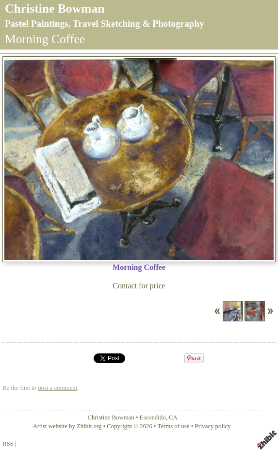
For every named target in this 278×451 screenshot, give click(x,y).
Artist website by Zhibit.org (67, 426)
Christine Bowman (54, 8)
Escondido (153, 417)
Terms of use (174, 426)
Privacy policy (212, 426)
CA (173, 417)
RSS (8, 443)
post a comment (57, 387)
